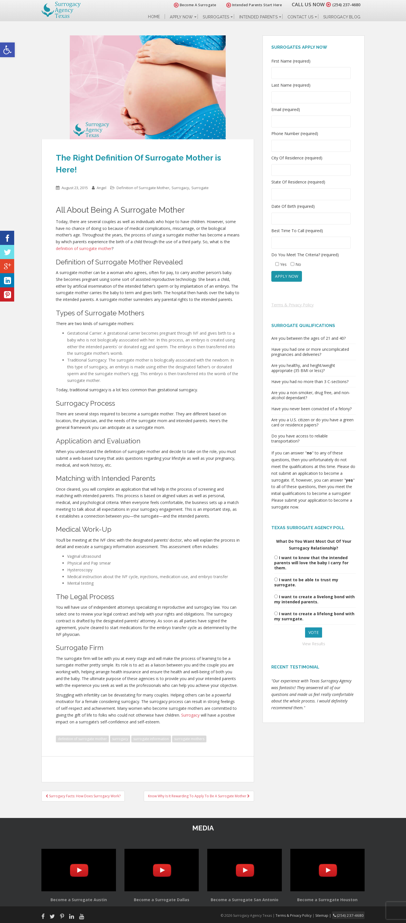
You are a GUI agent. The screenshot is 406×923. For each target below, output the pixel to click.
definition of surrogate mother (82, 738)
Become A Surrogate (188, 5)
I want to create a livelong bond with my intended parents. (314, 599)
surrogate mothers (189, 738)
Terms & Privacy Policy (292, 304)
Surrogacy (180, 187)
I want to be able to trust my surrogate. (306, 582)
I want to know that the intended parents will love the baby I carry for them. (311, 563)
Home (154, 17)
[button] (7, 49)
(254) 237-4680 (343, 4)
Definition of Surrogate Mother (143, 187)
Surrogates (216, 17)
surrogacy (120, 738)
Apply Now (181, 17)
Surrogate (200, 187)
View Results (313, 643)
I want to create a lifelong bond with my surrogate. (314, 616)
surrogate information (151, 738)
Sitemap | (329, 915)
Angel (101, 187)
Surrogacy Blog (341, 17)
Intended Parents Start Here (248, 5)
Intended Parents (258, 17)
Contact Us (300, 17)
